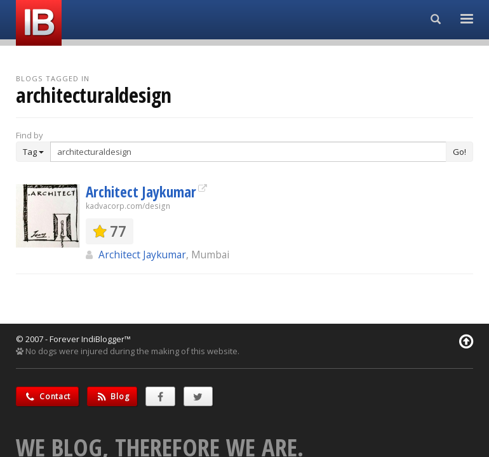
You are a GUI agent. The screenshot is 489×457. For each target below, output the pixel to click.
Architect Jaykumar (141, 192)
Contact (47, 396)
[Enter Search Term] (248, 152)
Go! (459, 151)
